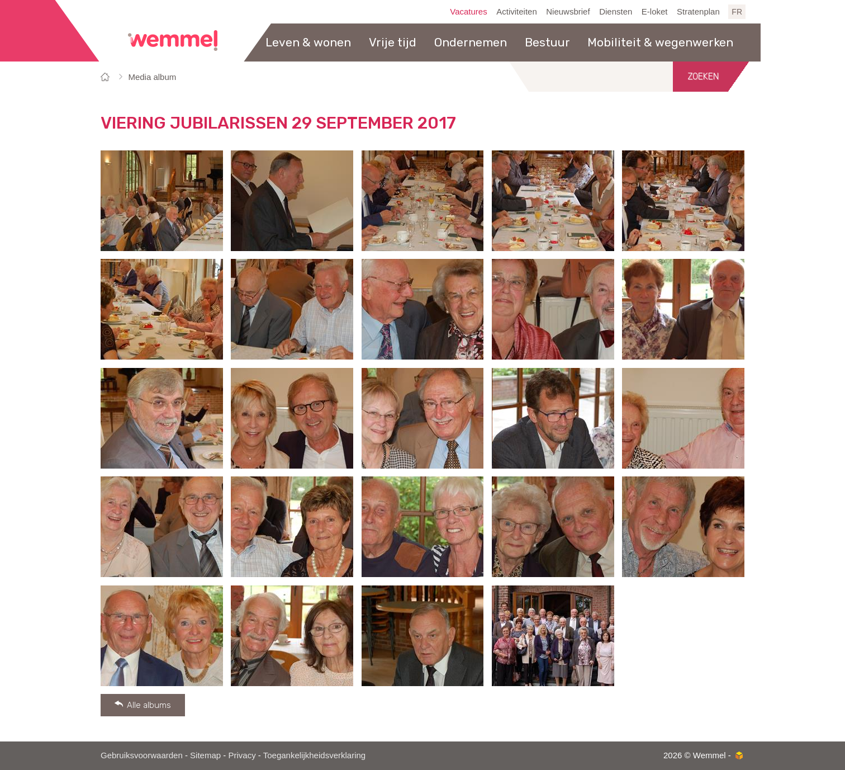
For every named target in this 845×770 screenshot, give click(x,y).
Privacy (241, 755)
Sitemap (205, 755)
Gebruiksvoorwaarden (142, 755)
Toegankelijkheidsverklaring (314, 755)
